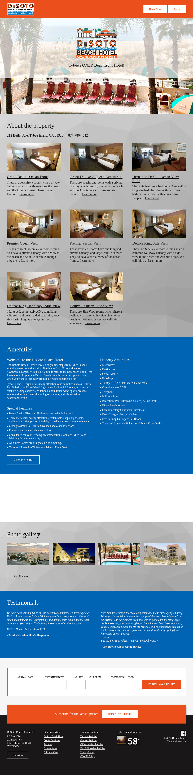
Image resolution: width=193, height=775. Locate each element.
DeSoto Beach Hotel (54, 741)
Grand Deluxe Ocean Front (27, 177)
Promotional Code (122, 682)
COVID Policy (87, 761)
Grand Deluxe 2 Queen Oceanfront (96, 177)
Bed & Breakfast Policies (92, 753)
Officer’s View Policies (91, 749)
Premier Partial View (86, 243)
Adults (78, 682)
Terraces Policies (88, 741)
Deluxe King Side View (150, 243)
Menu (177, 8)
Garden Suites (50, 753)
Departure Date (54, 682)
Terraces (48, 749)
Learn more (26, 194)
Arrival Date (25, 682)
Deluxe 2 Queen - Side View (91, 306)
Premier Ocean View (23, 243)
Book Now (154, 8)
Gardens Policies (88, 745)
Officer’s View (51, 757)
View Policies (23, 463)
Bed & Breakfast (52, 745)
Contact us (17, 760)
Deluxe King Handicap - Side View (29, 308)
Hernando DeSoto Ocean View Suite (155, 179)
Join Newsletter (120, 719)
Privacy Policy (87, 757)
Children (95, 682)
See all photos (21, 581)
